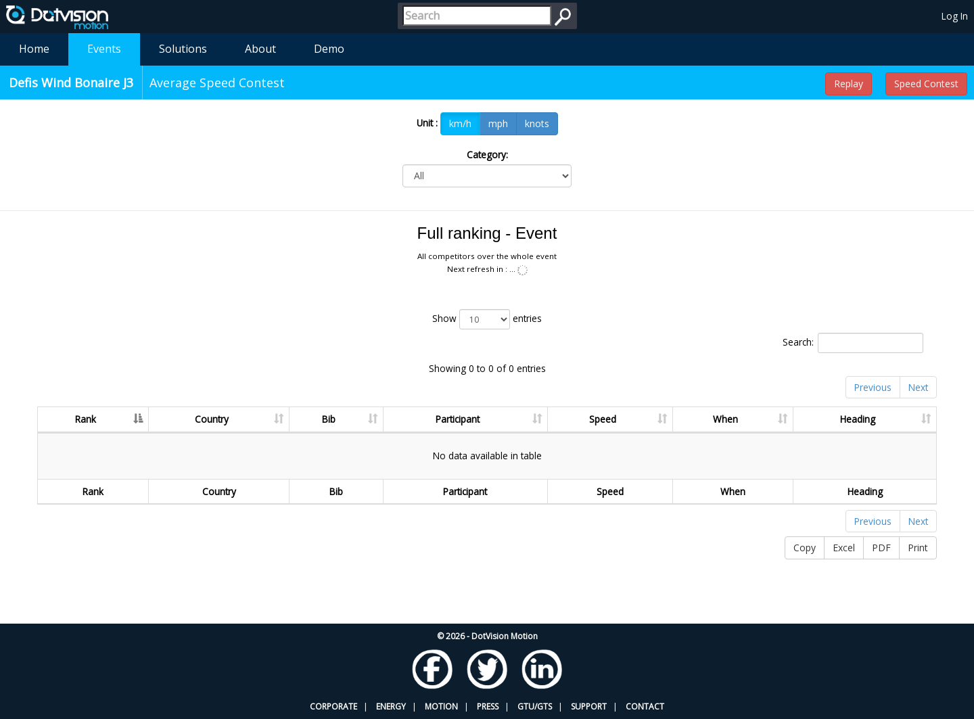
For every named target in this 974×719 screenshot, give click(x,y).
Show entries (487, 319)
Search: (853, 343)
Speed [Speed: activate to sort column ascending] (602, 419)
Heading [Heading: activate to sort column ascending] (857, 419)
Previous (872, 387)
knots (537, 123)
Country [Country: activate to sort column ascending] (212, 419)
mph (498, 123)
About (260, 48)
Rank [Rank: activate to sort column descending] (85, 419)
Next (918, 387)
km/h (460, 123)
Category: (487, 154)
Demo (329, 48)
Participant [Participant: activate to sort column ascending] (458, 419)
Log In (955, 15)
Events (104, 48)
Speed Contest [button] (926, 83)
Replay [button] (848, 83)
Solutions (183, 48)
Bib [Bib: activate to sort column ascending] (328, 419)
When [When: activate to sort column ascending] (725, 419)
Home (34, 48)
